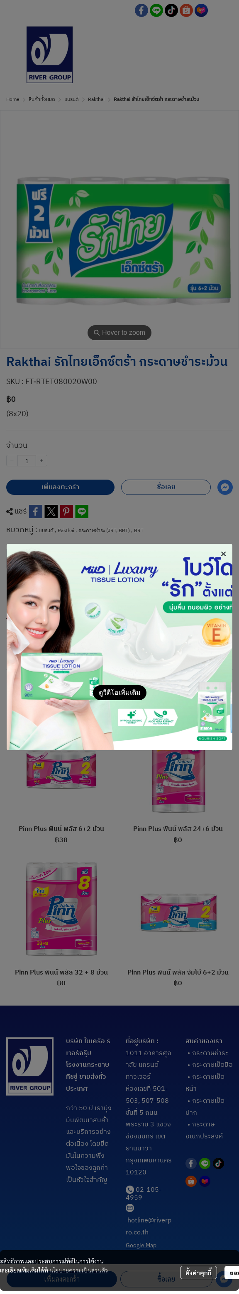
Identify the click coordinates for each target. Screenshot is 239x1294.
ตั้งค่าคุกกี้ (198, 1272)
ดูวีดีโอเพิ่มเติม (120, 692)
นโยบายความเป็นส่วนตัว (78, 1270)
